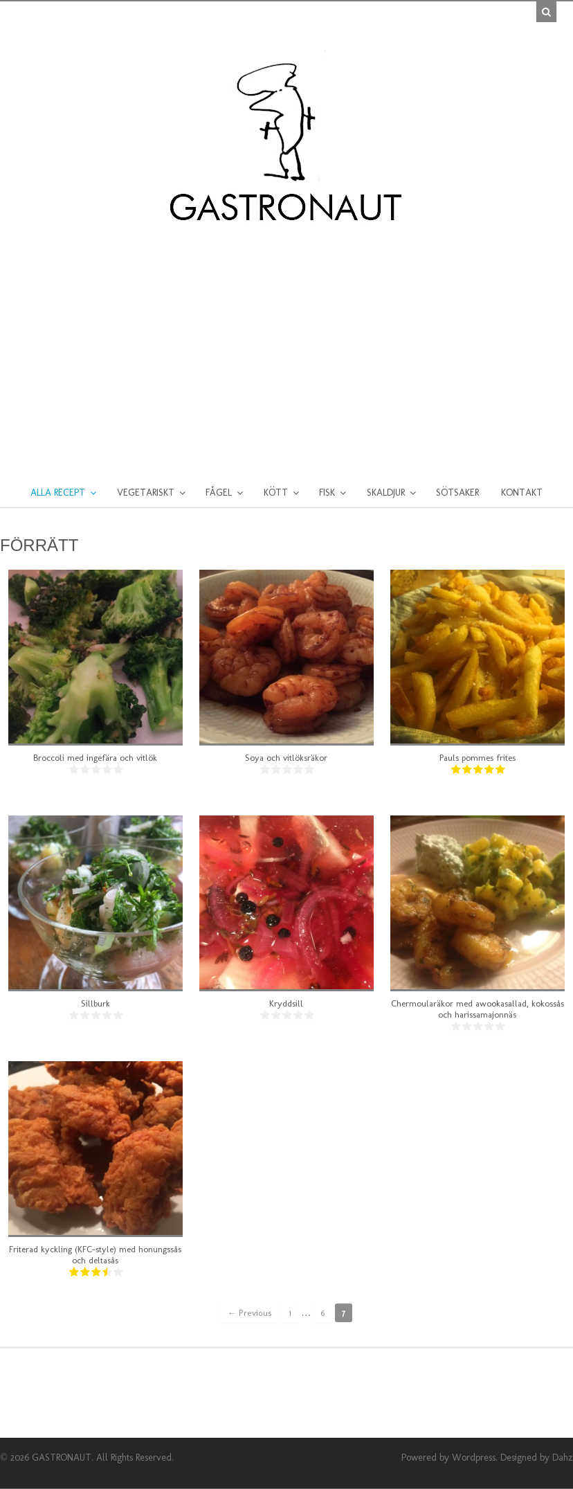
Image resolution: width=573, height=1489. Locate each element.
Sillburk (95, 1003)
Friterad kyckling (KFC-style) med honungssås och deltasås (95, 1254)
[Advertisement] (286, 340)
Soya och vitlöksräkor (286, 757)
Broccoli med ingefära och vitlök (95, 757)
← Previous (250, 1313)
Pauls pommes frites (477, 757)
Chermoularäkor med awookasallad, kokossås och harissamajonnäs (477, 1009)
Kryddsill (286, 1003)
